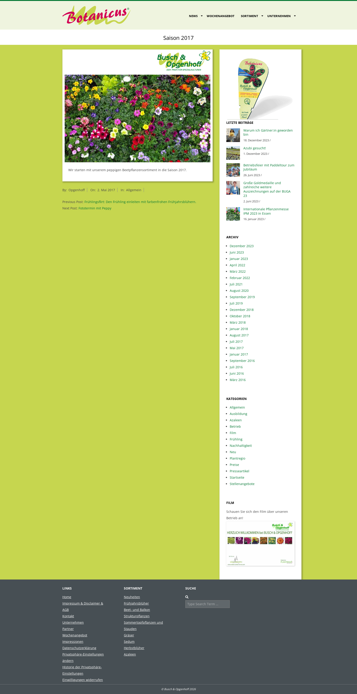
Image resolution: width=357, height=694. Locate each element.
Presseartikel (239, 471)
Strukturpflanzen (137, 616)
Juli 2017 (236, 341)
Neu (233, 452)
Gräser (129, 635)
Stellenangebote (242, 484)
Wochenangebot (221, 16)
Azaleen (236, 420)
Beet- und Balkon (137, 610)
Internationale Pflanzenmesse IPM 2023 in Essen (266, 211)
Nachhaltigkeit (241, 445)
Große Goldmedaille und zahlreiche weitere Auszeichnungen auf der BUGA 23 (267, 189)
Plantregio (237, 458)
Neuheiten (132, 597)
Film (233, 433)
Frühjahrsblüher (136, 603)
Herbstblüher (134, 648)
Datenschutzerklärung (79, 648)
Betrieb (235, 426)
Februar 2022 (240, 278)
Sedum (129, 641)
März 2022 (238, 271)
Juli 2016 (236, 367)
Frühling (236, 439)
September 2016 (242, 360)
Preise (234, 465)
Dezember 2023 (242, 246)
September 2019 (242, 297)
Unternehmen (279, 16)
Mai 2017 (237, 348)
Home (66, 597)
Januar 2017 (239, 354)
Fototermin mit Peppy (95, 208)
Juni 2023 (237, 252)
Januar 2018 (239, 329)
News (193, 16)
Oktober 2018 (240, 316)
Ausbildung (238, 414)
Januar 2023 (239, 259)
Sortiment (249, 16)
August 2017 (239, 335)
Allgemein (133, 190)
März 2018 (238, 322)
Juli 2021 (236, 284)
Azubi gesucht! (254, 148)
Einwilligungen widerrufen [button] (82, 680)
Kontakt (68, 616)
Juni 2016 (237, 373)
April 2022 (237, 265)
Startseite (237, 477)
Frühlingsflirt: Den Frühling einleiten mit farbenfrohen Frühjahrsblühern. (140, 202)
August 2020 (239, 290)
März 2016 (238, 380)
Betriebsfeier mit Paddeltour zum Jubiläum (268, 167)
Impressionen (72, 641)
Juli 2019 (236, 303)
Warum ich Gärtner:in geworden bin (268, 132)
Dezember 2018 (242, 310)
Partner (68, 629)
